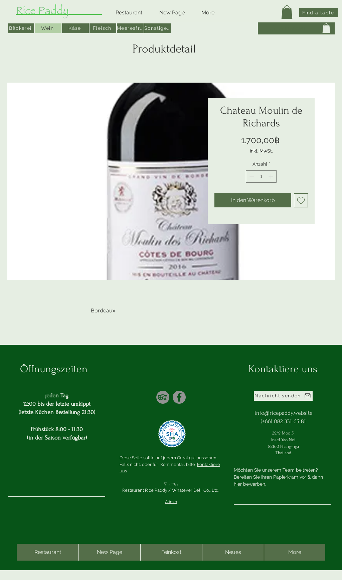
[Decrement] (251, 176)
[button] (287, 12)
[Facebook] (179, 397)
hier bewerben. (250, 484)
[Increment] (271, 176)
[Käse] (76, 28)
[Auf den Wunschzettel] (301, 200)
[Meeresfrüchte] (130, 28)
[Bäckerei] (21, 28)
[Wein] (48, 28)
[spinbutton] (261, 176)
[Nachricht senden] (283, 396)
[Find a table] (318, 12)
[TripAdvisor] (162, 397)
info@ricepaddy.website (283, 413)
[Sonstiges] (158, 28)
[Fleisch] (103, 28)
